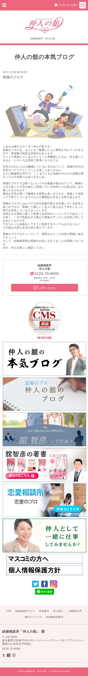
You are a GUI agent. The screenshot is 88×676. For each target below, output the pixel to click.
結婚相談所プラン (25, 611)
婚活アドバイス (33, 617)
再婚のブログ (13, 77)
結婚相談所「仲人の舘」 (36, 671)
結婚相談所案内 (54, 617)
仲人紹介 (58, 611)
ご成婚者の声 (74, 611)
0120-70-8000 (68, 5)
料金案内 (44, 611)
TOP (8, 611)
